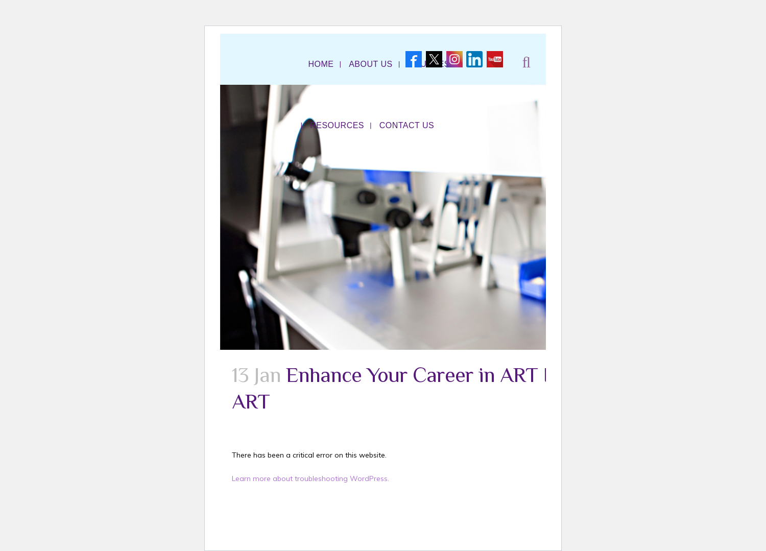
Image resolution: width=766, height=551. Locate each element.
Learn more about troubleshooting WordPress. (310, 478)
